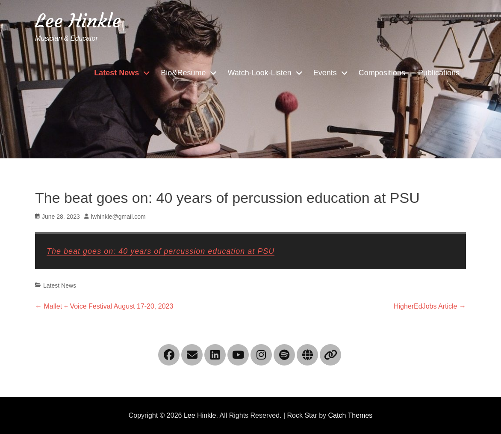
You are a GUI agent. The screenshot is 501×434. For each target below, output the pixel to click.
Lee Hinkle (78, 21)
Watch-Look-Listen (259, 72)
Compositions (382, 72)
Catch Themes (350, 415)
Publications (439, 72)
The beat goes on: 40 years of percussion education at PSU (160, 251)
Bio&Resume (183, 72)
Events (325, 72)
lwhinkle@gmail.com (118, 216)
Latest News (116, 72)
